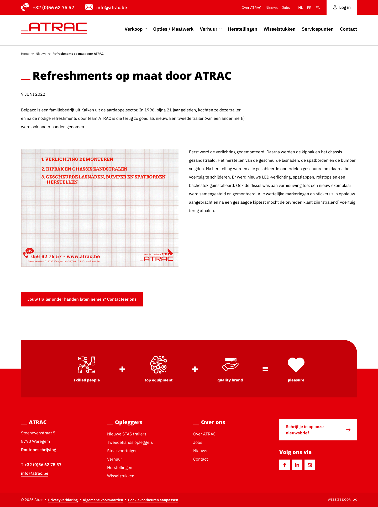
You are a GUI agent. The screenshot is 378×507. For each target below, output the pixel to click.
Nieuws (41, 53)
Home (25, 53)
